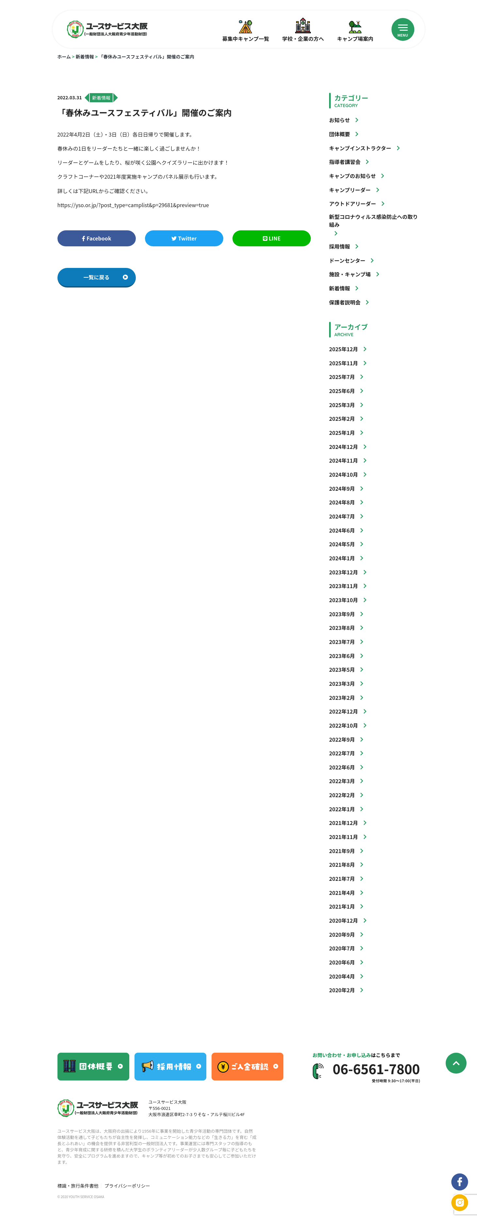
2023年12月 (343, 572)
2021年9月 (342, 851)
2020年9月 (342, 934)
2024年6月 (342, 530)
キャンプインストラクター (360, 148)
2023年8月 (342, 628)
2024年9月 (342, 488)
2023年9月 (342, 614)
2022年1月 (342, 809)
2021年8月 (342, 864)
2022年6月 (342, 767)
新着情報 (85, 56)
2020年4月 (342, 976)
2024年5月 (342, 544)
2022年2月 (342, 795)
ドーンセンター (347, 260)
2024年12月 (343, 447)
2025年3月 (342, 405)
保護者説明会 (344, 302)
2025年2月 (342, 418)
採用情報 (339, 246)
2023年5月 (342, 669)
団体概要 (339, 134)
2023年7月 (342, 642)
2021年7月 (342, 878)
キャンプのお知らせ (352, 176)
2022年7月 (342, 753)
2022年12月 (343, 711)
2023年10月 (343, 600)
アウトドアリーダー (352, 203)
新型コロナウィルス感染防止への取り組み (373, 220)
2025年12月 (343, 349)
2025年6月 (342, 391)
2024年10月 (343, 474)
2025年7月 (342, 377)
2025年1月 (342, 433)
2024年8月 (342, 502)
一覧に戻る (106, 277)
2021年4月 (342, 893)
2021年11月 (343, 837)
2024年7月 (342, 516)
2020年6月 (342, 962)
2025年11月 (343, 363)
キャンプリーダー (350, 190)
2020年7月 (342, 948)
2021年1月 (342, 906)
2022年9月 (342, 739)
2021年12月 (343, 823)
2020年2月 (342, 990)
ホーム (64, 56)
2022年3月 (342, 781)
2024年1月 (342, 558)
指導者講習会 (344, 162)
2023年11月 (343, 586)
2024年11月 (343, 460)
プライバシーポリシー (127, 1185)
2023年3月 (342, 683)
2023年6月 (342, 656)
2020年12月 (343, 920)
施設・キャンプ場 (350, 274)
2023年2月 (342, 697)
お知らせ (339, 120)
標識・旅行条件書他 (78, 1185)
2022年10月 (343, 725)
